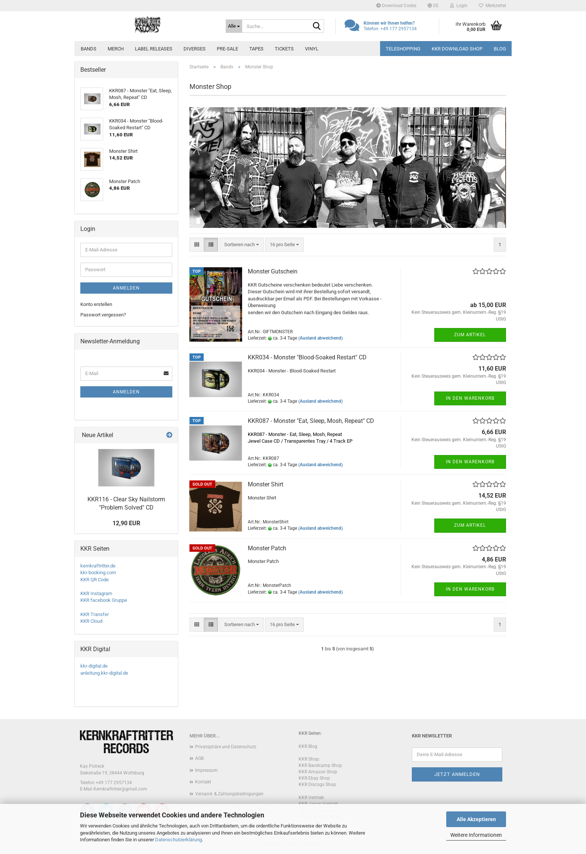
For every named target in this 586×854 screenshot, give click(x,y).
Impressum (206, 770)
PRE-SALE (227, 49)
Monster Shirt (265, 484)
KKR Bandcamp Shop (320, 765)
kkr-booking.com (98, 572)
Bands (88, 49)
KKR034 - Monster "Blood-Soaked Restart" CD (307, 357)
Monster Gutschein (272, 271)
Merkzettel (492, 5)
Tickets (284, 49)
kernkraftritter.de (97, 566)
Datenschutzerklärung (178, 839)
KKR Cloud (91, 621)
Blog (500, 49)
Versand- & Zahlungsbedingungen (229, 793)
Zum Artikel (470, 334)
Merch (116, 49)
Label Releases (153, 49)
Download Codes (396, 5)
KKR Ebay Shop (314, 778)
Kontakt (203, 782)
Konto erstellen (96, 304)
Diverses (194, 49)
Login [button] (459, 5)
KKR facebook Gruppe (103, 600)
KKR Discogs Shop (317, 784)
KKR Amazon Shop (318, 771)
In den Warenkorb (470, 398)
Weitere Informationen (476, 835)
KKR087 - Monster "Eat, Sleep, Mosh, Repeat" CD (311, 420)
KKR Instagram (96, 593)
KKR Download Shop (457, 49)
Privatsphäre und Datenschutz (225, 746)
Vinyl (311, 49)
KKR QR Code (94, 579)
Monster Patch (267, 548)
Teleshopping (403, 49)
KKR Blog (308, 746)
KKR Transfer (94, 614)
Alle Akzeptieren (476, 819)
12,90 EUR (126, 523)
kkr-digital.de (94, 666)
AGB (199, 758)
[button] (433, 5)
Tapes (256, 49)
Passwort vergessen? (103, 315)
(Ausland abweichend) (320, 338)
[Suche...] (234, 26)
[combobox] (241, 245)
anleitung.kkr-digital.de (104, 673)
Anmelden (126, 288)
